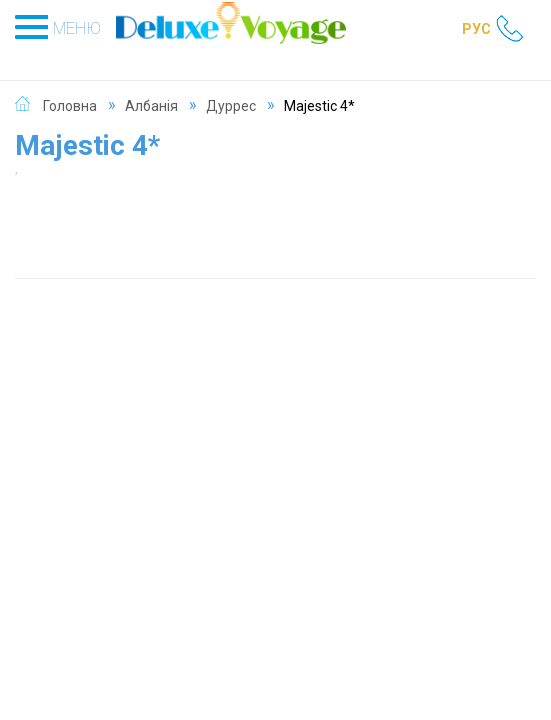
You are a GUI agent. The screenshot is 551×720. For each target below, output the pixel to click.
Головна (70, 106)
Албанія (151, 106)
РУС (476, 29)
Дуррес (231, 106)
